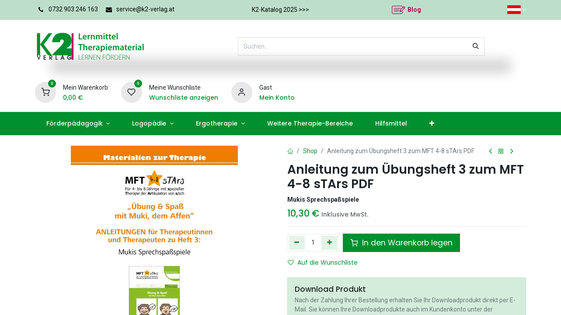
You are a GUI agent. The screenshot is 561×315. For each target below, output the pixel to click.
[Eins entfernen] (297, 243)
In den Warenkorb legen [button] (401, 243)
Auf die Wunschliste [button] (323, 262)
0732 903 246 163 (73, 9)
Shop (310, 150)
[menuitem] (78, 123)
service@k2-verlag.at (145, 9)
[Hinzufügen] (329, 243)
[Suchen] (475, 46)
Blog (414, 9)
